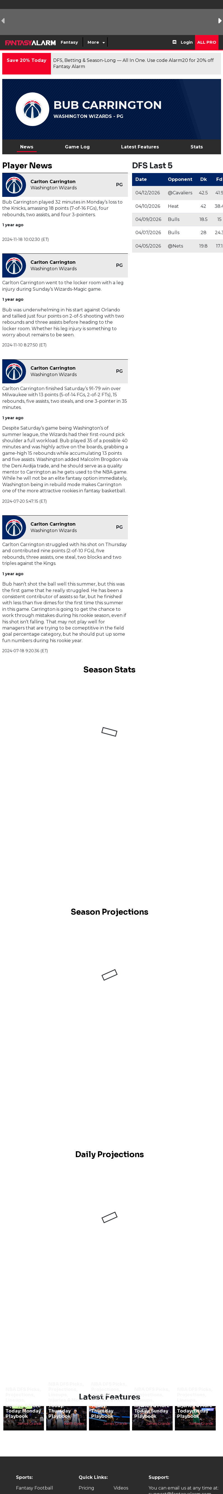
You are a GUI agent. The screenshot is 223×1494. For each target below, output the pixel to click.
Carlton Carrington (53, 181)
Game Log (77, 147)
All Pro (206, 42)
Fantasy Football (34, 1488)
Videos (121, 1488)
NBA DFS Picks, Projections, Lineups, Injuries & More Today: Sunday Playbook (152, 1402)
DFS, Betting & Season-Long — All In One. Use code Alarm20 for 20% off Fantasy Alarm (133, 63)
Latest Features (140, 147)
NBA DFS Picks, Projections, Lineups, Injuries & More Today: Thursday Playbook (66, 1400)
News (26, 147)
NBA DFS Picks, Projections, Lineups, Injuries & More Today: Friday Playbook (194, 1402)
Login (187, 42)
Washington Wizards (53, 187)
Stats (197, 147)
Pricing (86, 1488)
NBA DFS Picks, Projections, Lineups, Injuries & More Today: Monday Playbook (23, 1402)
